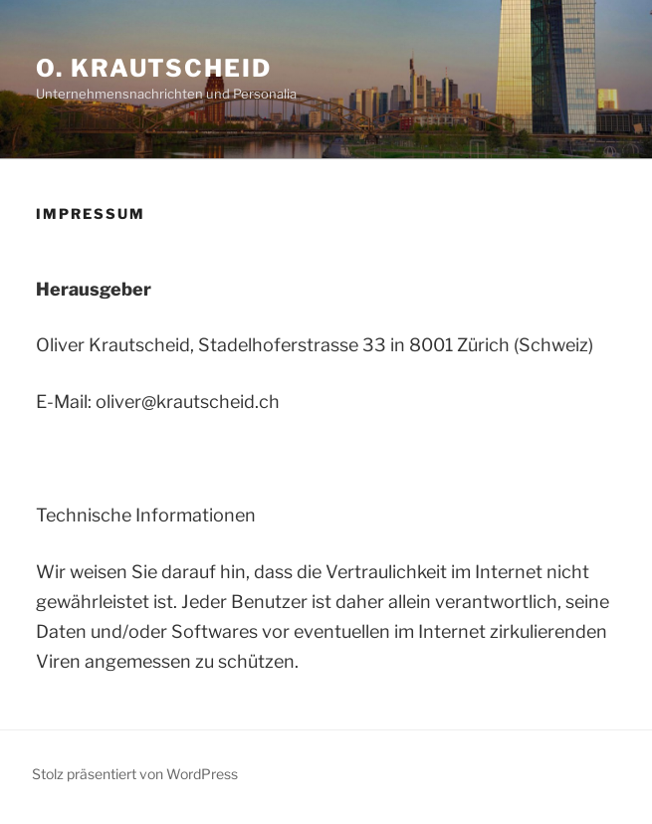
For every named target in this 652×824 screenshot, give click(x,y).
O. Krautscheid (154, 68)
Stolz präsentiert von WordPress (135, 773)
